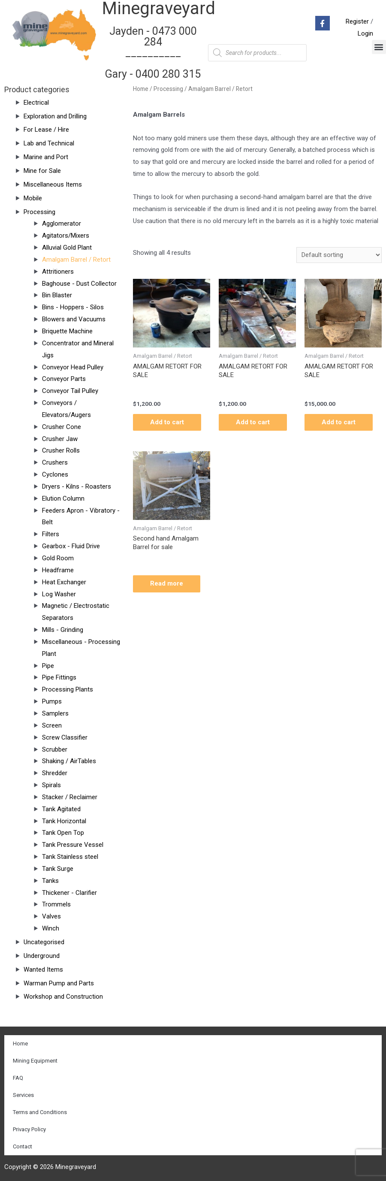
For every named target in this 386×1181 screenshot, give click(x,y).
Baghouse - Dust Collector (79, 283)
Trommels (56, 904)
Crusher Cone (61, 427)
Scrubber (54, 749)
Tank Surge (57, 869)
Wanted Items (43, 969)
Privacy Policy (29, 1129)
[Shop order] (339, 255)
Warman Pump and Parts (59, 983)
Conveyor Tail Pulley (70, 391)
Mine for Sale (42, 171)
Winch (50, 928)
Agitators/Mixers (65, 235)
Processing (39, 212)
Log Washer (59, 594)
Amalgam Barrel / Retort (76, 259)
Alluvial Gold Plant (67, 247)
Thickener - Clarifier (69, 893)
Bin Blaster (57, 295)
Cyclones (55, 474)
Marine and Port (46, 157)
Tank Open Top (63, 833)
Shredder (54, 773)
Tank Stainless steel (70, 857)
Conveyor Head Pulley (72, 367)
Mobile (33, 198)
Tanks (50, 881)
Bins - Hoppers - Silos (73, 307)
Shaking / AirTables (69, 761)
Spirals (51, 785)
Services (23, 1095)
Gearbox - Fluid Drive (71, 546)
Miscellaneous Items (53, 184)
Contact (22, 1146)
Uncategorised (44, 942)
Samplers (55, 713)
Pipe (48, 666)
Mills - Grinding (62, 630)
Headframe (58, 570)
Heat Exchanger (64, 582)
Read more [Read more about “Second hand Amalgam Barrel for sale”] (166, 584)
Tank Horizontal (64, 821)
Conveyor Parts (64, 379)
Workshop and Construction (63, 996)
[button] (379, 47)
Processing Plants (67, 689)
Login (365, 33)
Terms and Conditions (40, 1112)
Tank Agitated (61, 809)
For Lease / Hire (46, 129)
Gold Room (58, 558)
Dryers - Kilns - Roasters (76, 486)
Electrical (36, 102)
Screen (52, 725)
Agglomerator (61, 223)
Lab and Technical (49, 143)
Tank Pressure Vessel (72, 845)
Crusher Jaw (60, 439)
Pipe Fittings (59, 677)
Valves (51, 916)
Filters (50, 534)
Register (357, 21)
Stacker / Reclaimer (69, 797)
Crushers (55, 462)
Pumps (52, 701)
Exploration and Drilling (55, 116)
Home (140, 88)
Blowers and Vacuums (74, 319)
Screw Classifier (64, 737)
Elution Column (63, 498)
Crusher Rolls (61, 450)
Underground (42, 956)
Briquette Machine (67, 331)
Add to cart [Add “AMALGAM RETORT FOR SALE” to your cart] (167, 422)
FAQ (18, 1078)
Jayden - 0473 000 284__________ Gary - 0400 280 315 (153, 52)
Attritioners (58, 271)
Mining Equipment (35, 1060)
